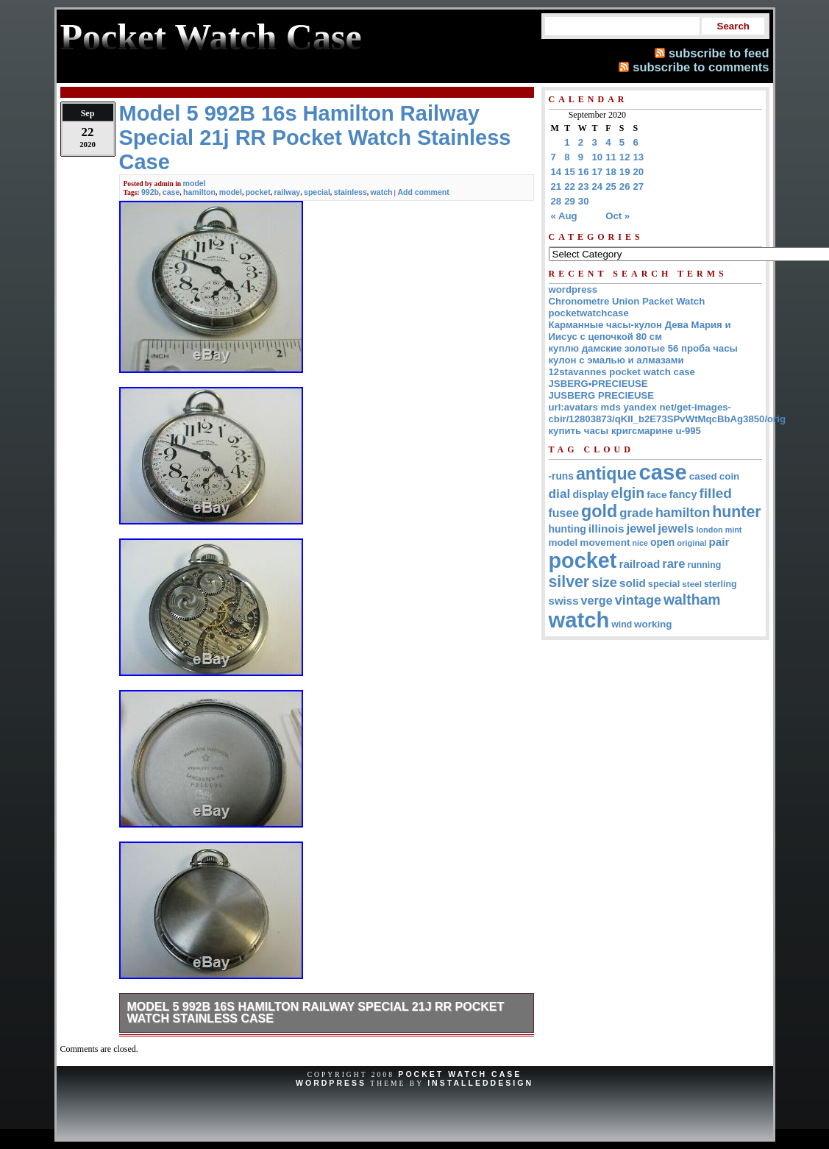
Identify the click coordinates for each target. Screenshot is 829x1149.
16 (583, 171)
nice (640, 542)
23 (583, 186)
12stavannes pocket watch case (622, 371)
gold (599, 511)
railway (287, 192)
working (653, 624)
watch (382, 192)
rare (673, 564)
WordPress (331, 1082)
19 (624, 171)
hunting (567, 529)
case (171, 192)
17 (597, 171)
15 (569, 171)
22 (569, 186)
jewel (641, 528)
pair (719, 542)
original (691, 542)
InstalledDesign (480, 1082)
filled (715, 493)
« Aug (564, 215)
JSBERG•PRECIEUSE (598, 383)
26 (624, 186)
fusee (564, 513)
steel (692, 583)
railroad (639, 564)
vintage (638, 600)
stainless (350, 192)
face (656, 494)
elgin (628, 493)
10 (597, 157)
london (709, 529)
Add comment (423, 192)
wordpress (573, 289)
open (662, 542)
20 (638, 171)
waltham (692, 599)
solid (632, 583)
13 (638, 157)
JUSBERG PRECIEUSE (602, 395)
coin (729, 476)
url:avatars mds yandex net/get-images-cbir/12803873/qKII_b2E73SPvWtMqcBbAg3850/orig (667, 413)
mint (733, 529)
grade (636, 513)
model (194, 183)
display (590, 494)
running (704, 565)
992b (150, 192)
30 (583, 201)
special (317, 192)
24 (597, 186)
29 (569, 201)
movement (605, 542)
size (604, 582)
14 (556, 171)
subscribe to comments (701, 67)
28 (556, 201)
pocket (258, 192)
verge (597, 600)
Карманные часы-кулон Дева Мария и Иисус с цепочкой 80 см (640, 330)
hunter (736, 512)
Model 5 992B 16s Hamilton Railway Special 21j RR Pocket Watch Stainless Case (316, 1012)
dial (560, 493)
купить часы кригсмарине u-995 (625, 430)
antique (606, 473)
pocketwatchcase (589, 313)
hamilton (199, 192)
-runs (561, 476)
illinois (606, 528)
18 (610, 171)
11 (610, 157)
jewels (676, 528)
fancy (683, 494)
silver (569, 582)
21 (556, 186)
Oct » (617, 215)
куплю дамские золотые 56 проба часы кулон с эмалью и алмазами (643, 354)
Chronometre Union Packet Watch (627, 301)
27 (638, 186)
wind (621, 624)
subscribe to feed (719, 53)
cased (703, 476)
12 (624, 157)
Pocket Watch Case (460, 1074)
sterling (720, 584)
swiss (564, 600)
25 (610, 186)
